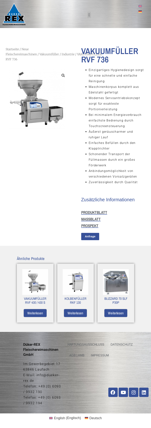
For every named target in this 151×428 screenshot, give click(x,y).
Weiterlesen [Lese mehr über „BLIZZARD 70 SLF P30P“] (116, 313)
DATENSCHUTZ (122, 344)
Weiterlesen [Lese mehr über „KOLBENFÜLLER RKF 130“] (75, 313)
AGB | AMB (77, 355)
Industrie (68, 54)
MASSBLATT (91, 219)
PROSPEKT (89, 225)
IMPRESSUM (100, 355)
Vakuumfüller (49, 54)
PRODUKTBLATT (94, 212)
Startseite (12, 49)
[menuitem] (140, 6)
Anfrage (90, 236)
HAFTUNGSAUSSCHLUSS (86, 344)
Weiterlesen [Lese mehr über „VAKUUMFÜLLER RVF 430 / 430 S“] (35, 313)
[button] (89, 15)
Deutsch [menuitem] (95, 418)
